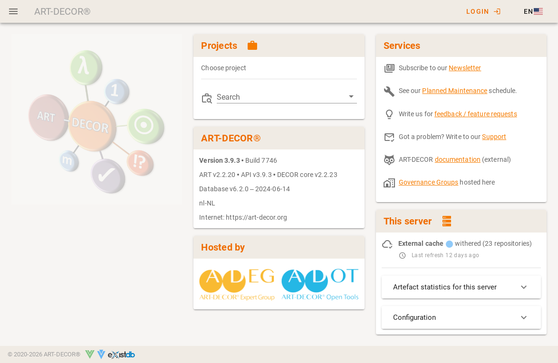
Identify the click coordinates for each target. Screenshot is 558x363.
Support (494, 136)
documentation (458, 159)
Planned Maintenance (454, 90)
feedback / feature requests (475, 114)
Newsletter (465, 68)
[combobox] (286, 97)
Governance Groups (429, 182)
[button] (532, 11)
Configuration (461, 317)
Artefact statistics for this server (461, 287)
